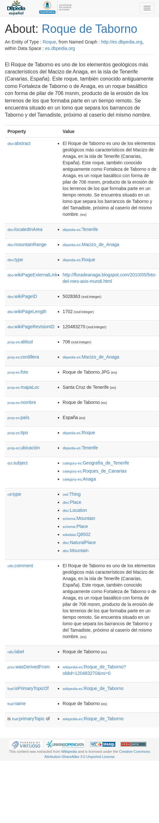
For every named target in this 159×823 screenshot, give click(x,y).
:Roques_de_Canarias (95, 471)
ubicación (23, 447)
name (16, 703)
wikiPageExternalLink (32, 274)
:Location (75, 510)
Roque (49, 41)
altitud (20, 341)
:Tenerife (80, 229)
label (15, 651)
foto (17, 372)
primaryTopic (28, 718)
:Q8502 (76, 534)
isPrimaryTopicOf (28, 688)
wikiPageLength (27, 311)
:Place (72, 502)
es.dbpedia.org (60, 48)
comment (20, 565)
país (18, 417)
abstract (19, 143)
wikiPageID (22, 296)
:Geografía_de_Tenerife (96, 462)
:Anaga (79, 479)
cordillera (23, 356)
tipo (17, 432)
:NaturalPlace (79, 542)
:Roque (79, 259)
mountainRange (27, 244)
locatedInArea (24, 229)
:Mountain (79, 518)
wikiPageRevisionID (31, 326)
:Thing (72, 494)
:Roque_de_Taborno (93, 688)
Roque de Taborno (89, 28)
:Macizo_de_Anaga (91, 244)
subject (17, 462)
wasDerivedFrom (28, 666)
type (15, 259)
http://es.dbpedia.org (122, 41)
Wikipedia (69, 751)
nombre (21, 402)
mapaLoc (23, 387)
